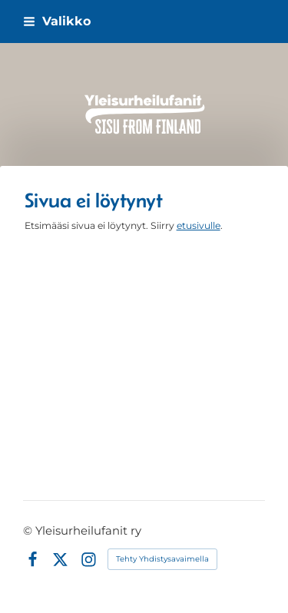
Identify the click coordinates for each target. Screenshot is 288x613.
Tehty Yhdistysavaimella (162, 559)
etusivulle (198, 225)
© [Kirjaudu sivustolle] (29, 531)
